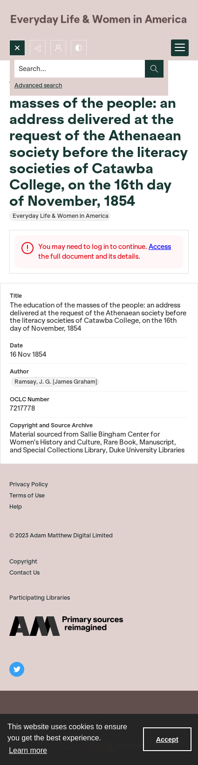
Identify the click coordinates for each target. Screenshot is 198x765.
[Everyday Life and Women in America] (99, 20)
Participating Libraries (39, 597)
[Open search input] (17, 47)
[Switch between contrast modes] (78, 47)
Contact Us (24, 572)
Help (15, 506)
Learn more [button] (28, 750)
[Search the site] (80, 69)
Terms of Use (27, 495)
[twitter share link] (16, 669)
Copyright (23, 561)
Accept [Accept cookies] (167, 739)
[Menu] (180, 47)
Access (160, 246)
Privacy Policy (28, 484)
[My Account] (58, 47)
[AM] (66, 626)
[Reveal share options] (37, 47)
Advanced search (38, 85)
